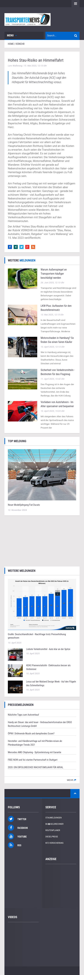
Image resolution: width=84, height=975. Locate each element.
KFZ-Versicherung (54, 843)
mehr (70, 780)
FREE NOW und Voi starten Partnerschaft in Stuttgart (32, 759)
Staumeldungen (53, 817)
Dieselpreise (51, 836)
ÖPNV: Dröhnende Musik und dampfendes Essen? (31, 733)
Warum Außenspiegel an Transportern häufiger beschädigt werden (54, 273)
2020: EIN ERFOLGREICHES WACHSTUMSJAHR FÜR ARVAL (35, 767)
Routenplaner (52, 830)
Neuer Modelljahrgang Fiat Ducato (24, 504)
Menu (12, 35)
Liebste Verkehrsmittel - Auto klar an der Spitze (48, 649)
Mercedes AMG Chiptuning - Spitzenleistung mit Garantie (34, 752)
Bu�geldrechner (54, 824)
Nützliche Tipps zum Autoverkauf (23, 714)
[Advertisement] (42, 540)
